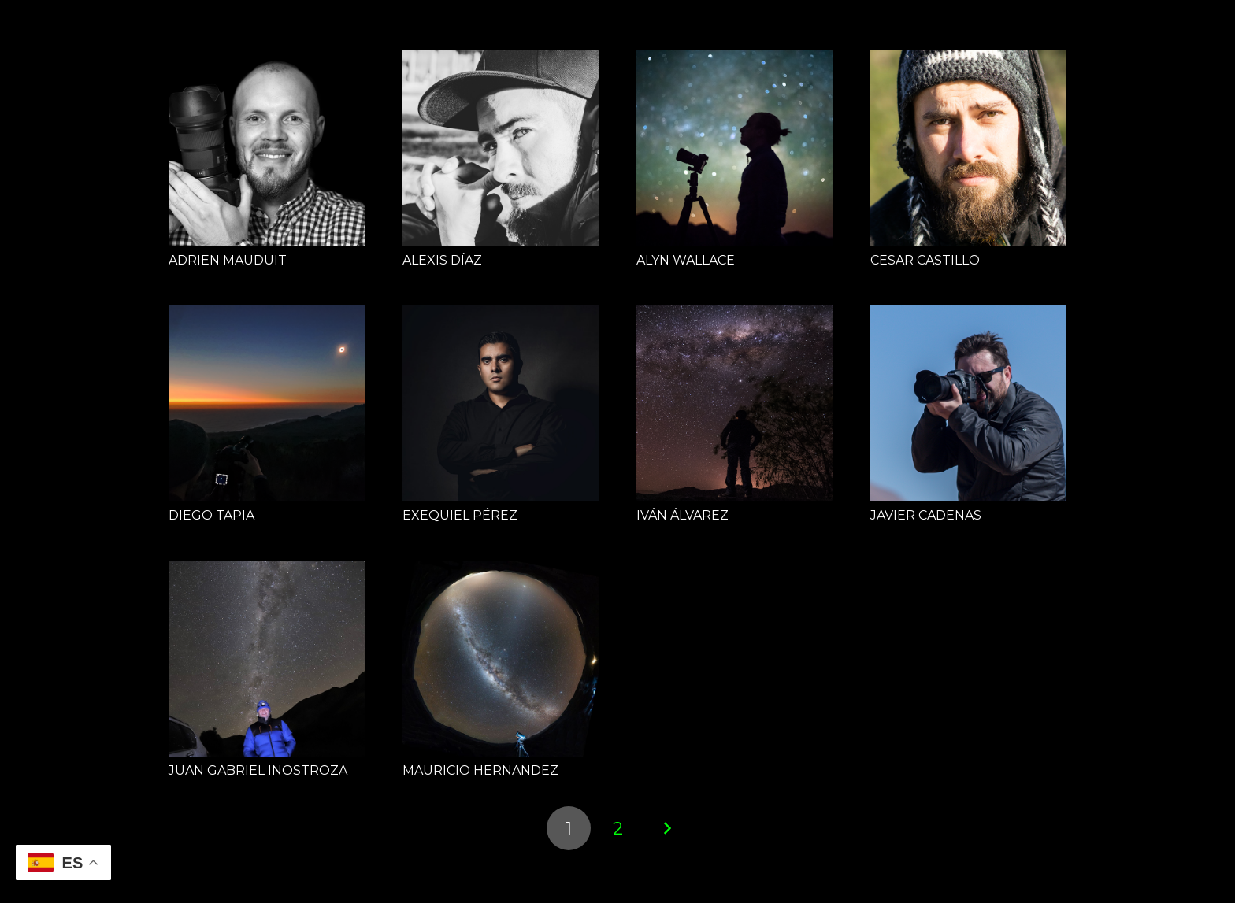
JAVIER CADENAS (925, 515)
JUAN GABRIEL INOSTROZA (258, 770)
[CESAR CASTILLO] (968, 148)
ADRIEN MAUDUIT (228, 260)
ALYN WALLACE (685, 260)
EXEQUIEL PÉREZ (459, 515)
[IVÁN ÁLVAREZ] (734, 403)
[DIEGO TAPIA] (267, 403)
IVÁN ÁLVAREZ (682, 515)
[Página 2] (617, 828)
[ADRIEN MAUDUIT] (267, 148)
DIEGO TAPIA (211, 515)
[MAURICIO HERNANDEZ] (500, 659)
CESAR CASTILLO (925, 260)
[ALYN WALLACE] (734, 148)
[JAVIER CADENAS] (968, 403)
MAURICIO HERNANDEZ (480, 770)
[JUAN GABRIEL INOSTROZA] (267, 659)
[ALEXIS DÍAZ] (500, 148)
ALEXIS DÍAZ (442, 260)
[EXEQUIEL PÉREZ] (500, 403)
